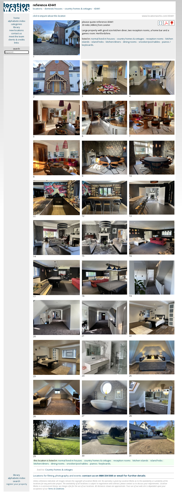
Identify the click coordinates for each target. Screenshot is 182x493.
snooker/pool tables (149, 41)
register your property (16, 484)
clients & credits (16, 39)
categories (16, 24)
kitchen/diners (113, 41)
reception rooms (154, 38)
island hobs (98, 41)
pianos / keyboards (100, 463)
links (16, 42)
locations (37, 8)
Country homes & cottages (59, 469)
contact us (16, 33)
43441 (97, 8)
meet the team (16, 36)
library (16, 27)
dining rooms (130, 41)
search (16, 481)
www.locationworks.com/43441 (158, 15)
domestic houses (53, 8)
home (17, 17)
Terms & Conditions (56, 488)
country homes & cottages (78, 8)
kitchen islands (140, 460)
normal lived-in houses (103, 38)
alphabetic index (16, 21)
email (120, 475)
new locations (16, 30)
